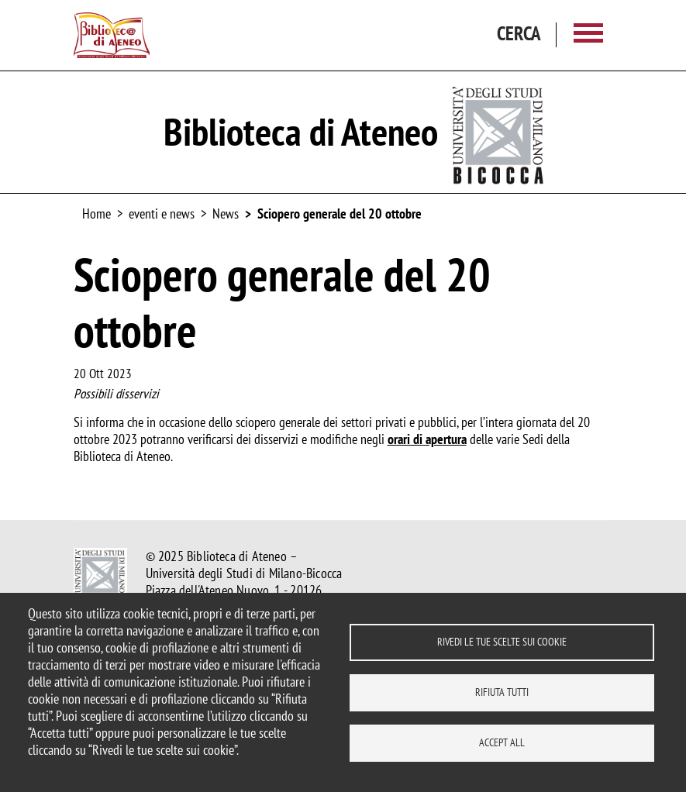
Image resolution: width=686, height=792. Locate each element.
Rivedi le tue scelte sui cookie (502, 642)
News (225, 213)
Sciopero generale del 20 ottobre (339, 213)
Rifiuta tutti (502, 692)
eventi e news (162, 213)
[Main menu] (588, 35)
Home (96, 213)
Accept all (502, 742)
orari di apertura (427, 439)
